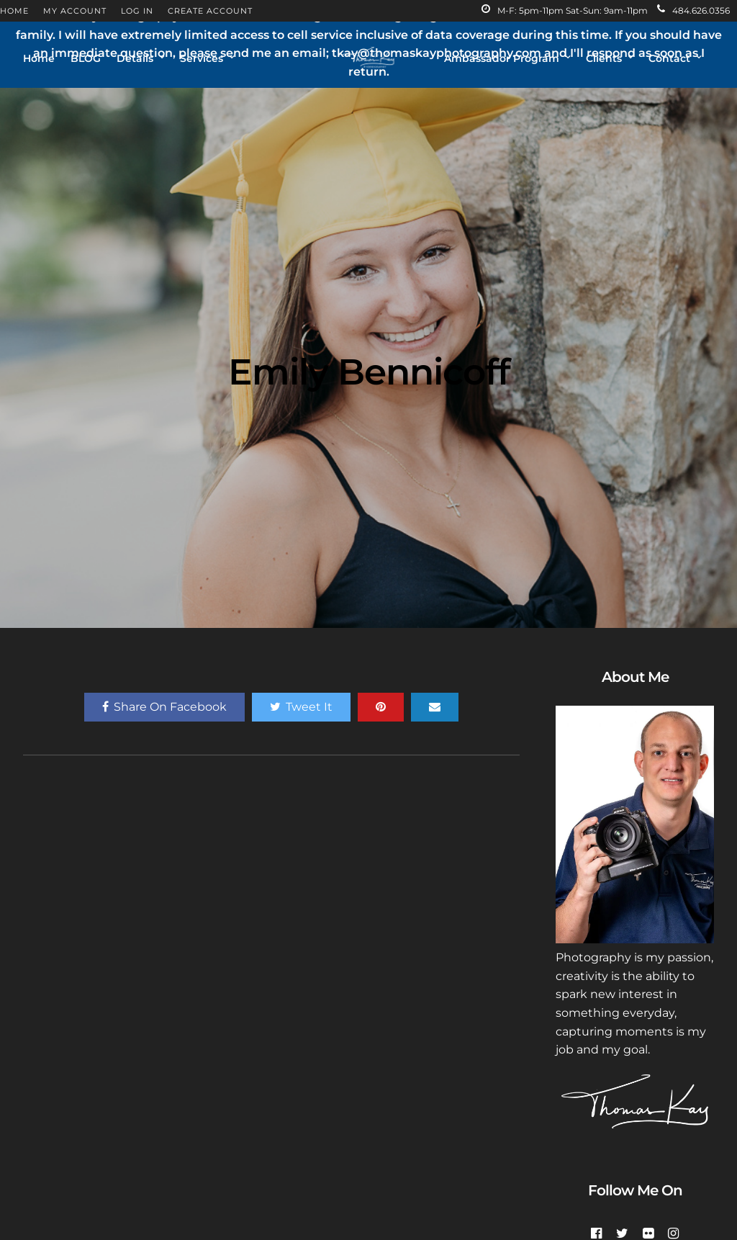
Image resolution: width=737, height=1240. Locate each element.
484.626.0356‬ (693, 10)
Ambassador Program (501, 58)
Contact (669, 58)
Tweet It (301, 707)
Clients (604, 58)
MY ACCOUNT (75, 11)
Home (39, 58)
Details (135, 58)
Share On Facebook (164, 707)
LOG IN (137, 11)
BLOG (86, 58)
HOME (14, 11)
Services (201, 58)
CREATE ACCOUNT (210, 11)
